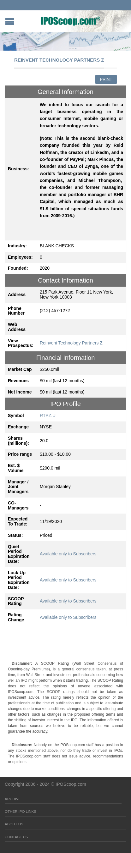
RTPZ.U (48, 415)
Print (106, 79)
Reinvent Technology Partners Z (71, 342)
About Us (14, 824)
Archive (13, 799)
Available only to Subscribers (68, 553)
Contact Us (16, 837)
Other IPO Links (20, 811)
